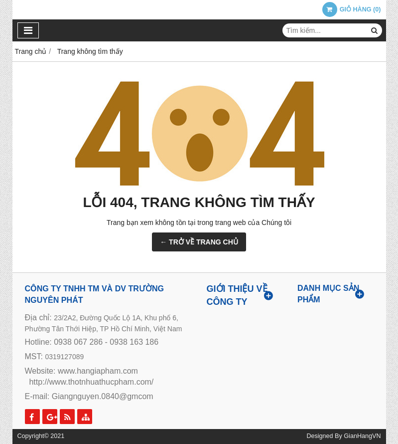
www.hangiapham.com (98, 371)
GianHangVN (362, 436)
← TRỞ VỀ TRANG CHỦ (199, 242)
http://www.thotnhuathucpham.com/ (91, 382)
